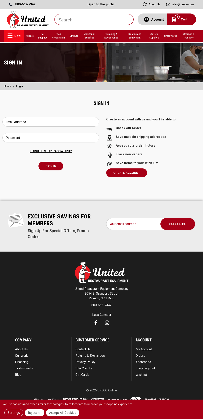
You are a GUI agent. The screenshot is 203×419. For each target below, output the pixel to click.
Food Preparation (58, 36)
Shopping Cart (145, 368)
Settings (14, 412)
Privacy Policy (85, 362)
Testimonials (24, 368)
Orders (140, 355)
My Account (144, 349)
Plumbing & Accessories (111, 36)
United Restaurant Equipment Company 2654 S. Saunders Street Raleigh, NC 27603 (101, 293)
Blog (18, 375)
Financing (21, 362)
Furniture (73, 36)
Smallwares (170, 36)
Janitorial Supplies (89, 36)
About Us (21, 349)
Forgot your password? (51, 151)
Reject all (34, 412)
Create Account (126, 172)
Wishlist (141, 375)
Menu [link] (14, 35)
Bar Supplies (43, 36)
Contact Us (83, 349)
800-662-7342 (22, 4)
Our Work (21, 355)
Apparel (30, 36)
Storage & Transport (188, 36)
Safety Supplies (154, 36)
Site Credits (84, 368)
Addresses (143, 362)
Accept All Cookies (62, 412)
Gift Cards (82, 375)
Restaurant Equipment (134, 36)
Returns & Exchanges (90, 355)
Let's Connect (101, 315)
